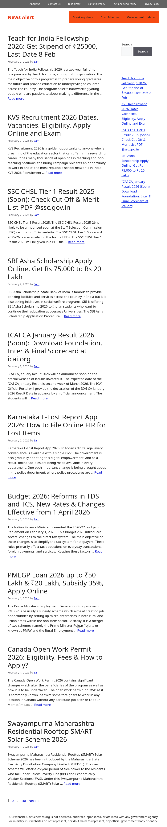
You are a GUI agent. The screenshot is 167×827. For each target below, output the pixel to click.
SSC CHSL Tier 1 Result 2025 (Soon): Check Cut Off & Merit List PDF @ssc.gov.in (53, 199)
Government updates (141, 17)
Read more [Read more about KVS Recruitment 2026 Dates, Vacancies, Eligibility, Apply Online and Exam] (54, 172)
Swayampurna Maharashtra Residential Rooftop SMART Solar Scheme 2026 (51, 731)
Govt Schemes (109, 17)
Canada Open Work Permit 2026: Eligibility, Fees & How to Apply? (55, 657)
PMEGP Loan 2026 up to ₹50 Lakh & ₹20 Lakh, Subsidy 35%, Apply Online (56, 582)
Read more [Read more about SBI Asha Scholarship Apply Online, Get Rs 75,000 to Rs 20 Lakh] (72, 316)
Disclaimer (74, 4)
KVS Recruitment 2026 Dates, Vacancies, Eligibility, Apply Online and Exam (53, 125)
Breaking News (83, 17)
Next (34, 800)
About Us (35, 4)
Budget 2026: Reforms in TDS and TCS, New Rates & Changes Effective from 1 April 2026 (56, 503)
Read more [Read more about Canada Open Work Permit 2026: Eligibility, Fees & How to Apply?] (42, 704)
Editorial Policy (96, 4)
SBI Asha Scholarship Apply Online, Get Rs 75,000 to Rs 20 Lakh (54, 268)
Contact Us (54, 4)
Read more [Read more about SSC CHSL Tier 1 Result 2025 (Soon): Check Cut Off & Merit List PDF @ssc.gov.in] (76, 242)
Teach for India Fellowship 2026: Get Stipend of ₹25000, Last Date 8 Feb (53, 46)
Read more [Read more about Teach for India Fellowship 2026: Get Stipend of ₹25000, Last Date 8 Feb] (16, 98)
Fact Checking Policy (124, 4)
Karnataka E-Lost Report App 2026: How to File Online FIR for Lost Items (57, 424)
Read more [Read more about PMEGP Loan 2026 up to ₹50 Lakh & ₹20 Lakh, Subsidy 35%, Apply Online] (85, 630)
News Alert (21, 17)
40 (24, 800)
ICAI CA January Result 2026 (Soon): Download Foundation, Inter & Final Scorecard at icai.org (55, 346)
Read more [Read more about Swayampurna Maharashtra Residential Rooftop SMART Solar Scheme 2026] (72, 783)
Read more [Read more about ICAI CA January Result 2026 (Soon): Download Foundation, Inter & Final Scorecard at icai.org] (39, 398)
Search (126, 44)
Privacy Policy (151, 4)
